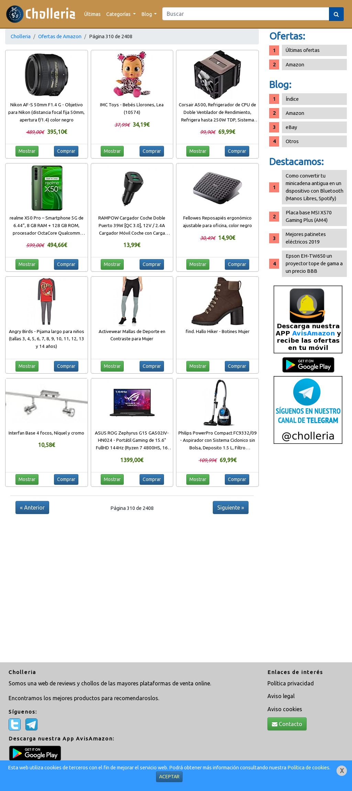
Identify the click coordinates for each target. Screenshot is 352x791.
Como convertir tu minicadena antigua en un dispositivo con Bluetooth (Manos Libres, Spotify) (314, 187)
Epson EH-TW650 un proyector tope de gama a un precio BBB (314, 263)
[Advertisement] (308, 555)
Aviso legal (281, 696)
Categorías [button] (119, 14)
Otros (292, 141)
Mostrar (27, 151)
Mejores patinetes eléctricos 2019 (306, 238)
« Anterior (32, 507)
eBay (291, 127)
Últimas (92, 14)
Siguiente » (230, 507)
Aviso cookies (284, 709)
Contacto (287, 724)
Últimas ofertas (303, 50)
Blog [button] (147, 14)
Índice (292, 99)
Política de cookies (308, 767)
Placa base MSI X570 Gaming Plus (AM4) (309, 216)
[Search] (245, 13)
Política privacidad (290, 683)
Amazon (295, 64)
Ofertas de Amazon (59, 36)
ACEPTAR (169, 776)
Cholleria (21, 36)
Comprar (66, 151)
